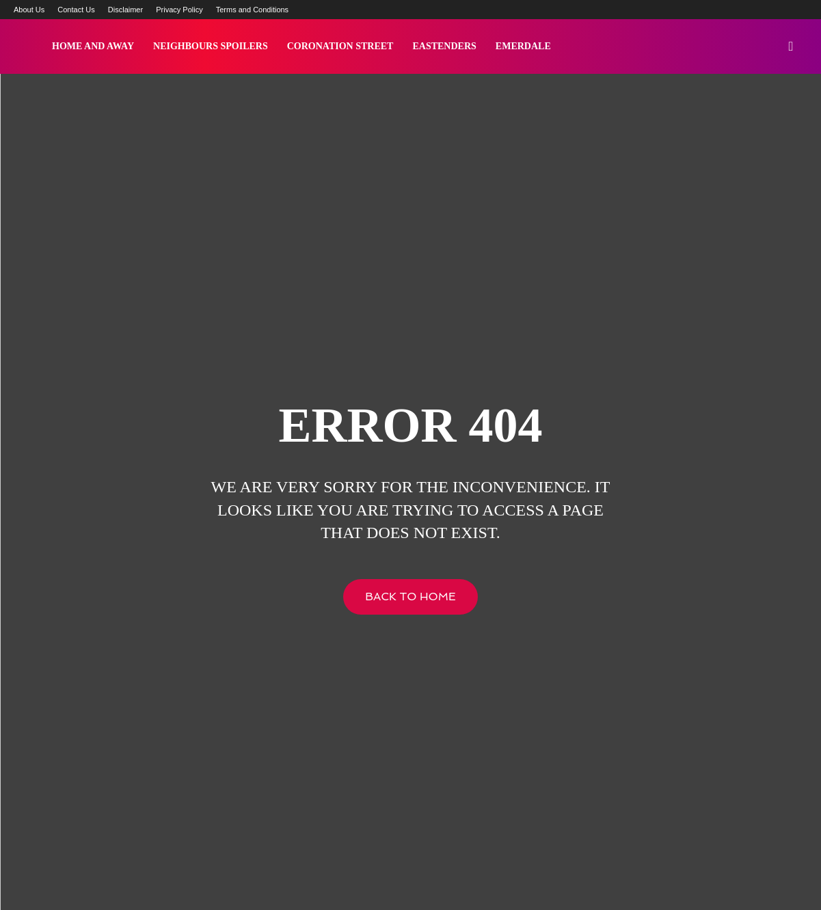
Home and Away (93, 46)
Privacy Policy (179, 9)
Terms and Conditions (252, 9)
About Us (29, 9)
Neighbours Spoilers (210, 46)
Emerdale (523, 46)
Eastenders (444, 46)
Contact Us (75, 9)
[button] (791, 47)
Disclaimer (125, 9)
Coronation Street (340, 46)
